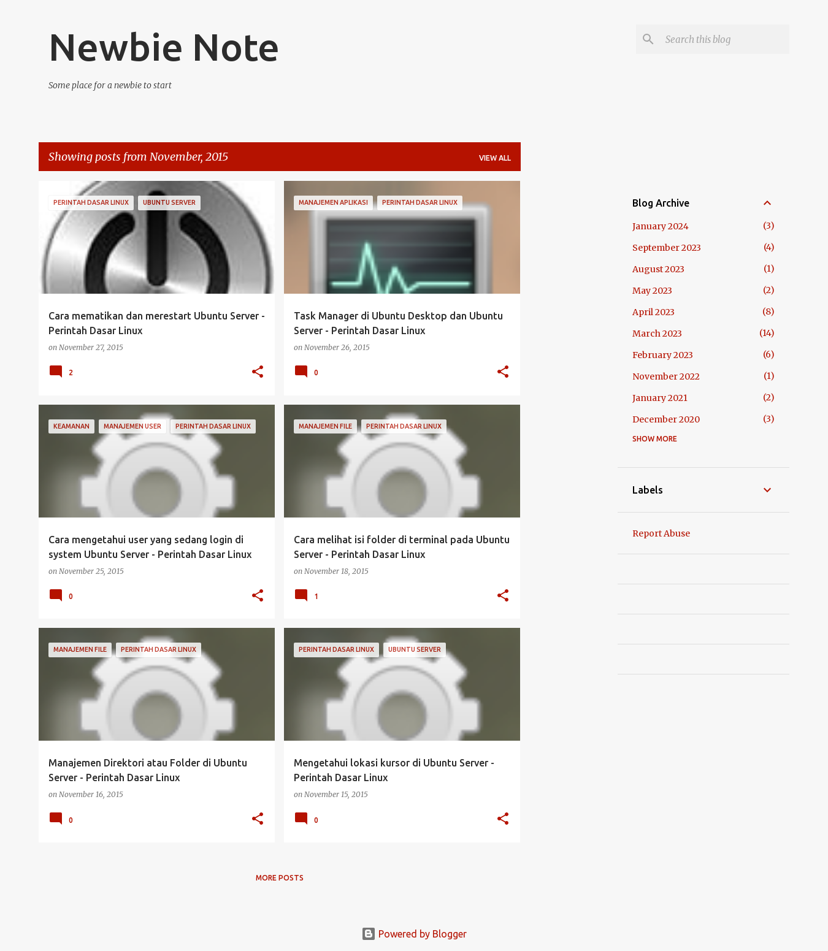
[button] (257, 372)
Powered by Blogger (414, 933)
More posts (280, 878)
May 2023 (652, 290)
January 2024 (660, 226)
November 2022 (666, 376)
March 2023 (657, 333)
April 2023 (653, 312)
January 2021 (660, 397)
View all (495, 158)
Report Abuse (661, 533)
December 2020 (666, 419)
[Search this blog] (725, 39)
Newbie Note (164, 46)
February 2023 (662, 355)
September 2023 (666, 247)
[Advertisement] (569, 365)
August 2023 (658, 269)
